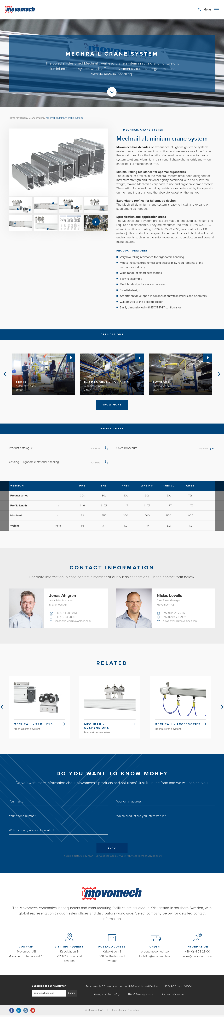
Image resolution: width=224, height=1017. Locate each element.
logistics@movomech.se (155, 958)
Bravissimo (133, 1011)
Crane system (37, 117)
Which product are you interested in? (141, 817)
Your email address (129, 802)
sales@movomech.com (197, 958)
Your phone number (22, 817)
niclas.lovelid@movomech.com (181, 622)
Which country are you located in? (31, 831)
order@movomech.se (155, 953)
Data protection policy (106, 995)
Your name (16, 802)
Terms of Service (146, 857)
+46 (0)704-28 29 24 (175, 617)
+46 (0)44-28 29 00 (198, 953)
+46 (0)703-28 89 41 (67, 617)
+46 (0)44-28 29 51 (66, 613)
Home (12, 117)
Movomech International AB (26, 958)
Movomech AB (26, 953)
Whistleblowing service (140, 995)
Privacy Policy (125, 857)
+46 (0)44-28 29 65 (174, 613)
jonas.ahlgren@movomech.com (73, 622)
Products (23, 117)
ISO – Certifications (173, 995)
